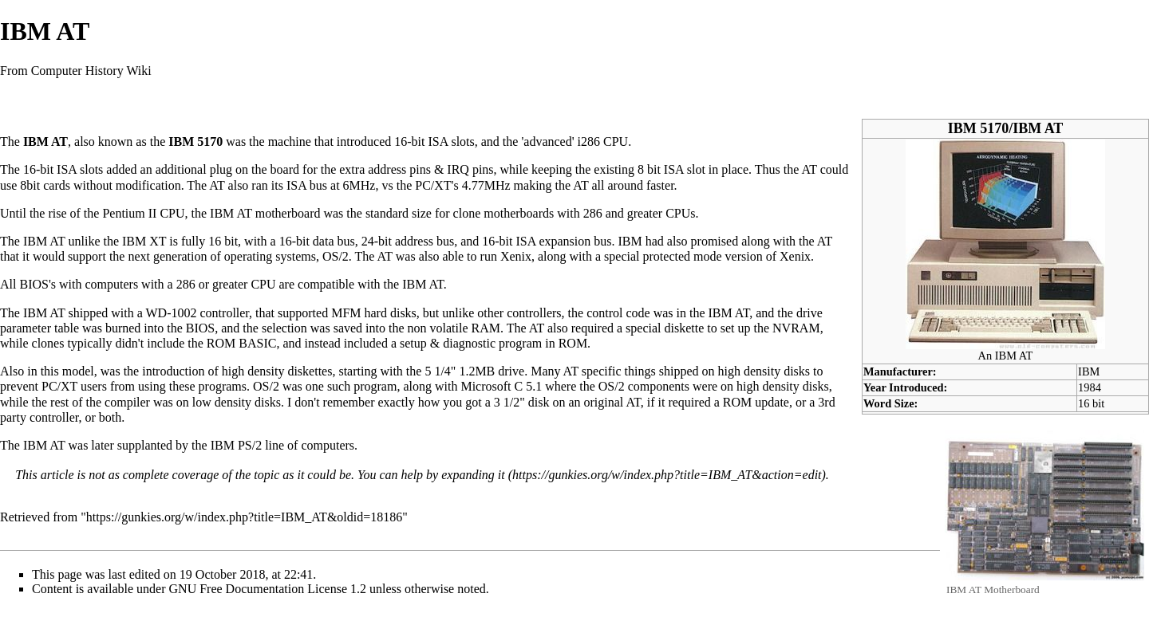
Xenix (515, 256)
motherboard (288, 213)
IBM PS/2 (236, 445)
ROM (737, 402)
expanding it (473, 474)
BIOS (33, 284)
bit (418, 141)
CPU (615, 141)
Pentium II (129, 213)
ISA (438, 141)
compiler (127, 402)
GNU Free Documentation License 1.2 (267, 588)
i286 (589, 141)
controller (225, 313)
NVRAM (796, 328)
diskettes (309, 371)
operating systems (270, 256)
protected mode (682, 256)
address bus (424, 241)
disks (403, 313)
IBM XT (144, 241)
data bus (334, 241)
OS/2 (335, 256)
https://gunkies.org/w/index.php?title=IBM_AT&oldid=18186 (244, 517)
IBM (1089, 371)
